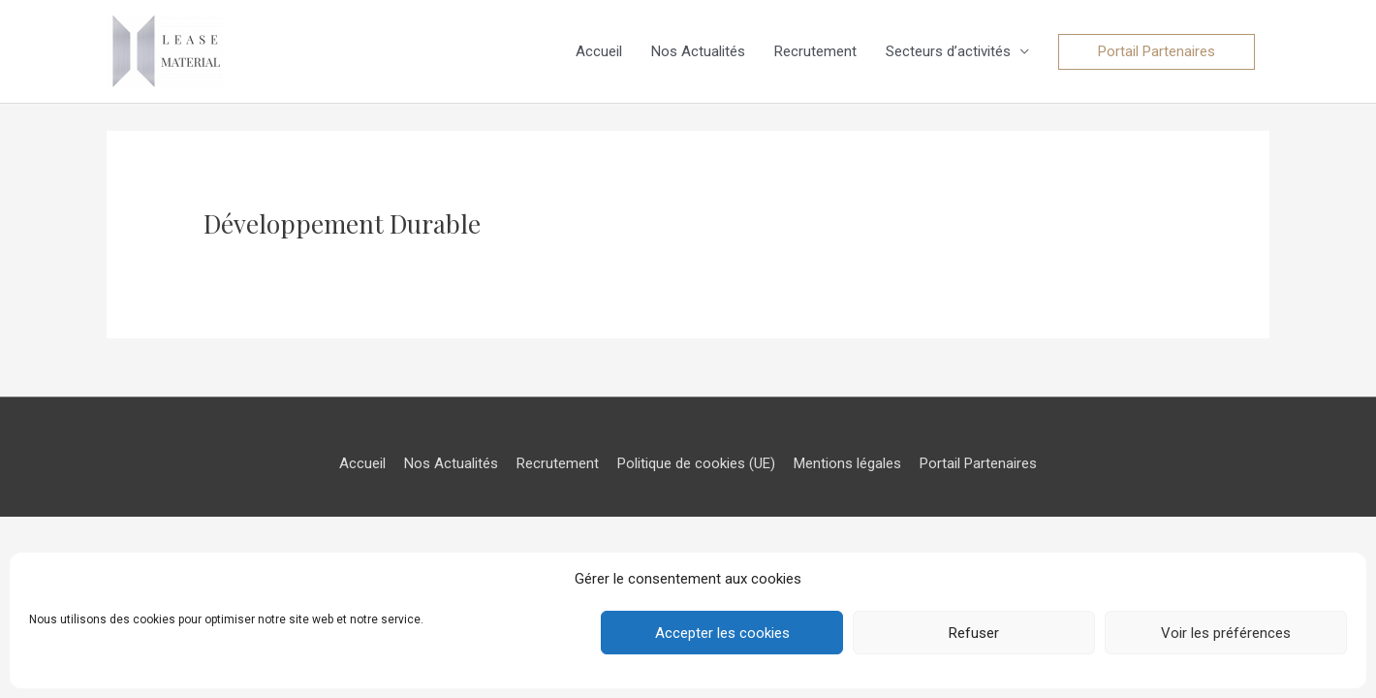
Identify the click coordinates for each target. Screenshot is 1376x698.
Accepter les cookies (722, 633)
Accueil (599, 51)
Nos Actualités (698, 51)
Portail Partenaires (978, 463)
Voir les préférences (1226, 633)
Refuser (974, 633)
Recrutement (815, 51)
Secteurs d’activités (948, 51)
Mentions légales (847, 463)
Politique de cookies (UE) (696, 463)
